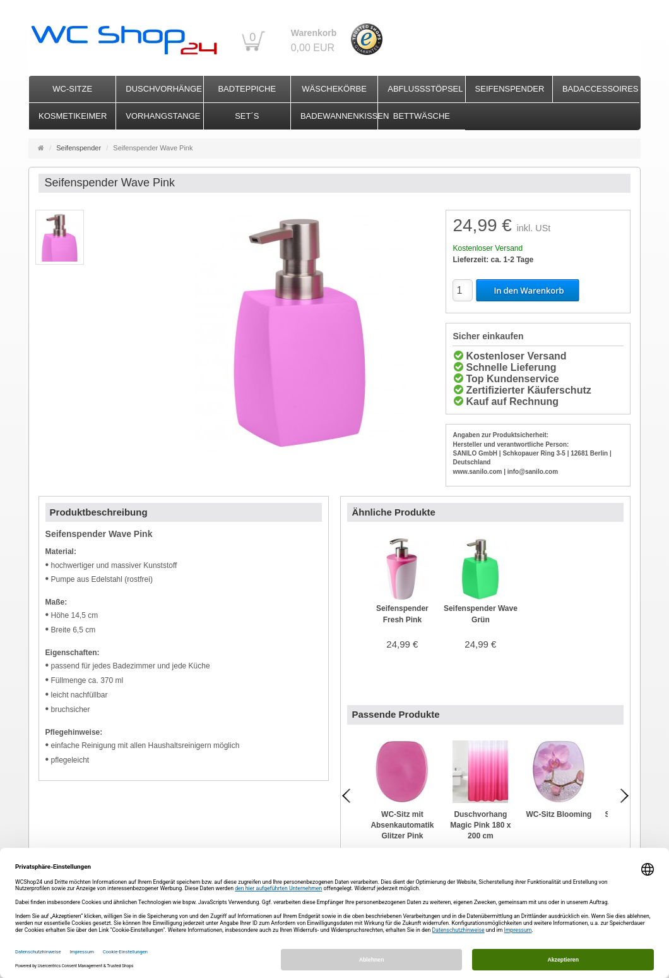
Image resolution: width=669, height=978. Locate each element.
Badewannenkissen (338, 116)
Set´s (247, 116)
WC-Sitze (72, 89)
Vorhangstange (163, 116)
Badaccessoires (600, 89)
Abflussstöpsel (425, 89)
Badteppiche (247, 89)
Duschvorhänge (164, 89)
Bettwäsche (421, 116)
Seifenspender (510, 89)
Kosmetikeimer (72, 116)
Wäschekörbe (334, 89)
